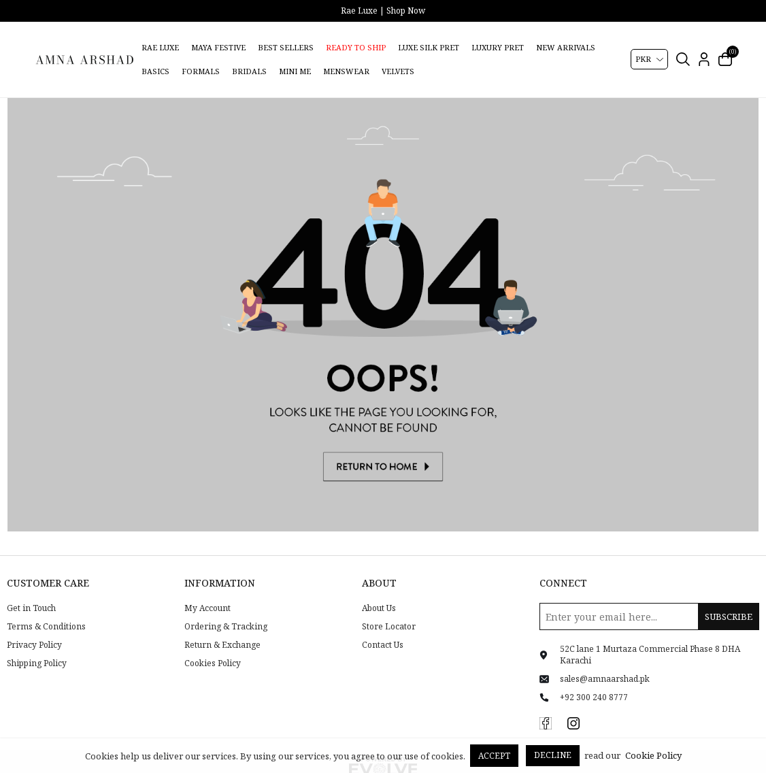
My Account (207, 591)
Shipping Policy (37, 645)
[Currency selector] (649, 59)
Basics (155, 71)
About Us (379, 591)
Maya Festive (218, 47)
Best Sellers (286, 47)
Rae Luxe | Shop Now (383, 10)
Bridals (249, 71)
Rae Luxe (160, 47)
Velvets (398, 71)
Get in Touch (31, 591)
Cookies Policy (212, 645)
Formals (201, 71)
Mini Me (295, 71)
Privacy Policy (34, 627)
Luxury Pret (497, 47)
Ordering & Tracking (225, 609)
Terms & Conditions (46, 609)
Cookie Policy (653, 755)
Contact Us (382, 627)
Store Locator (389, 609)
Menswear (346, 71)
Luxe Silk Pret (428, 47)
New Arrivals (565, 47)
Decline (552, 755)
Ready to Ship (356, 47)
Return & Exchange (222, 627)
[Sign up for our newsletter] (649, 599)
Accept (494, 755)
